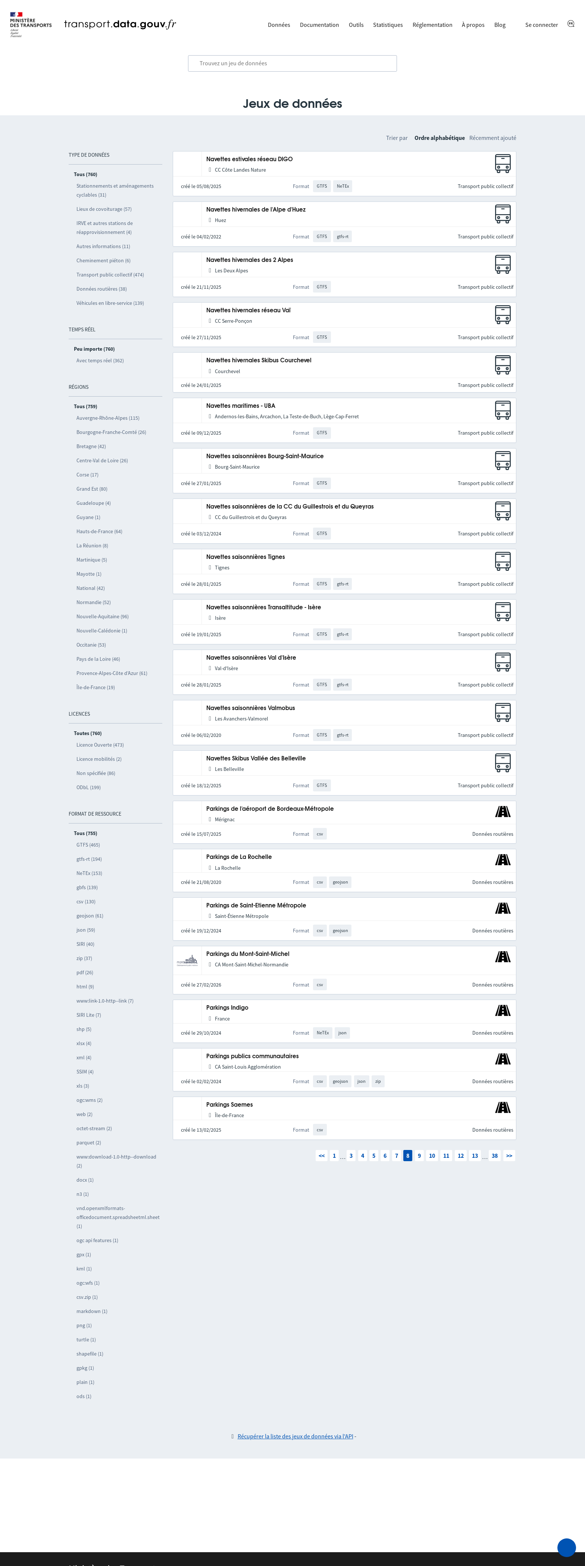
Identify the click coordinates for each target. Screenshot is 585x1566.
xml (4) (83, 1057)
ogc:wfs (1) (88, 1282)
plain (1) (85, 1382)
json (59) (85, 929)
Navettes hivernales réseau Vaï (248, 310)
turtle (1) (86, 1339)
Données (279, 24)
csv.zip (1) (87, 1297)
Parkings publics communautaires (252, 1056)
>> (509, 1155)
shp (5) (83, 1029)
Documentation (319, 24)
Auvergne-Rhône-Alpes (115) (108, 418)
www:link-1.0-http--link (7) (105, 1000)
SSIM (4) (85, 1071)
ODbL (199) (88, 787)
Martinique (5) (91, 559)
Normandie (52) (93, 602)
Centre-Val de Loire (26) (102, 460)
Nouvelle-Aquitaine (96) (102, 616)
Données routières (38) (101, 288)
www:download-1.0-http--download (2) (116, 1161)
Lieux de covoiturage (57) (104, 209)
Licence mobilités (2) (99, 759)
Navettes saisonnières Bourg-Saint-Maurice (265, 456)
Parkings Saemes (229, 1105)
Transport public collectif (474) (110, 274)
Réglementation (433, 24)
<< (322, 1155)
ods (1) (83, 1396)
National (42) (90, 588)
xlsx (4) (83, 1043)
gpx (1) (83, 1254)
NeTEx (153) (89, 873)
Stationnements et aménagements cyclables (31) (115, 190)
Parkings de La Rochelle (239, 857)
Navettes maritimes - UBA (240, 406)
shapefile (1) (89, 1353)
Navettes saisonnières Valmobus (250, 708)
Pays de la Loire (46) (98, 659)
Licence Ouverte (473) (100, 744)
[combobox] (292, 63)
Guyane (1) (88, 517)
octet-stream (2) (94, 1128)
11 (446, 1155)
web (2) (84, 1114)
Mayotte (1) (88, 574)
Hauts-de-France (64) (99, 531)
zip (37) (84, 958)
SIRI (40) (85, 944)
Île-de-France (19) (95, 687)
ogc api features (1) (97, 1240)
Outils (356, 24)
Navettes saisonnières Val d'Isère (251, 658)
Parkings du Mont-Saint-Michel (248, 954)
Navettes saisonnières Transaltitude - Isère (263, 607)
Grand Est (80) (91, 488)
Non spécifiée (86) (95, 773)
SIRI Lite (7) (88, 1015)
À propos (473, 24)
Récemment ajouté (492, 137)
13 (475, 1155)
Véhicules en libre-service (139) (110, 303)
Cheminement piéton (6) (103, 260)
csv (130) (86, 901)
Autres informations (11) (103, 246)
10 (432, 1155)
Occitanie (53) (91, 644)
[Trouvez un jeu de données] (292, 63)
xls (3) (82, 1085)
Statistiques (388, 24)
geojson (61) (89, 915)
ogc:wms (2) (89, 1100)
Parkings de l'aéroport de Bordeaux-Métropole (270, 809)
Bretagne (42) (91, 446)
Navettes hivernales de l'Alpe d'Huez (256, 210)
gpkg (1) (85, 1368)
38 (495, 1155)
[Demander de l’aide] (566, 1547)
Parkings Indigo (227, 1008)
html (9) (85, 986)
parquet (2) (88, 1142)
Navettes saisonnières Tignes (245, 557)
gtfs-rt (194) (89, 859)
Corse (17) (87, 474)
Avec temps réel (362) (100, 360)
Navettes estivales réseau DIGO (249, 159)
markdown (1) (91, 1311)
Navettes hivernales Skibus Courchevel (259, 360)
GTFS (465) (88, 844)
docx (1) (85, 1179)
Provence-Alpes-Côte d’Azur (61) (111, 673)
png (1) (84, 1325)
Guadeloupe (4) (93, 503)
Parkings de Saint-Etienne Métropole (256, 906)
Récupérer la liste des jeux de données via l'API (295, 1436)
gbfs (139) (87, 887)
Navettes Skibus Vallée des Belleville (256, 759)
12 (461, 1155)
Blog (500, 24)
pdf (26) (84, 972)
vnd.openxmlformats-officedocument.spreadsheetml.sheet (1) (118, 1217)
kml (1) (84, 1268)
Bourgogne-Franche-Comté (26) (111, 432)
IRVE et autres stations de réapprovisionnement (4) (104, 227)
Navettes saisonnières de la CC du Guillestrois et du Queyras (290, 507)
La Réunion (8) (92, 545)
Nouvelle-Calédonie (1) (101, 630)
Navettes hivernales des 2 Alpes (249, 260)
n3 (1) (82, 1194)
